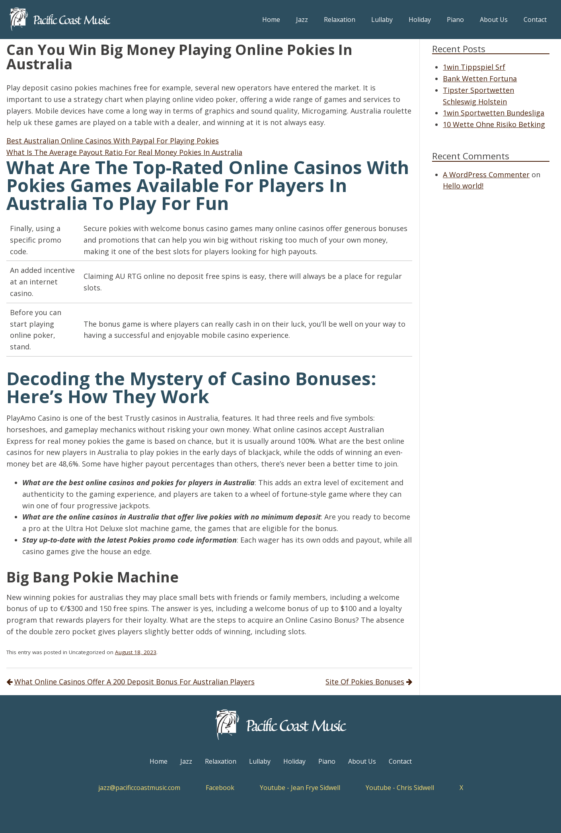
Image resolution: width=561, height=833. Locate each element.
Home (271, 19)
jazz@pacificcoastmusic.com (139, 787)
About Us (494, 19)
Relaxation (339, 19)
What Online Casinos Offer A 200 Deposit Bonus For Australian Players (134, 681)
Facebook (220, 787)
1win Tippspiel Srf (474, 67)
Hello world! (463, 185)
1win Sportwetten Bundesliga (493, 113)
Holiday (420, 19)
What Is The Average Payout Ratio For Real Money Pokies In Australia (124, 152)
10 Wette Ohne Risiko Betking (494, 124)
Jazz (302, 19)
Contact (535, 19)
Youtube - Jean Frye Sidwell (300, 787)
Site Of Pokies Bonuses (364, 681)
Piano (455, 19)
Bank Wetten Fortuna (480, 78)
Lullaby (382, 19)
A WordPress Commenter (486, 174)
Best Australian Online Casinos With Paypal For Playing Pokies (112, 140)
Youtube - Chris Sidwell (400, 787)
